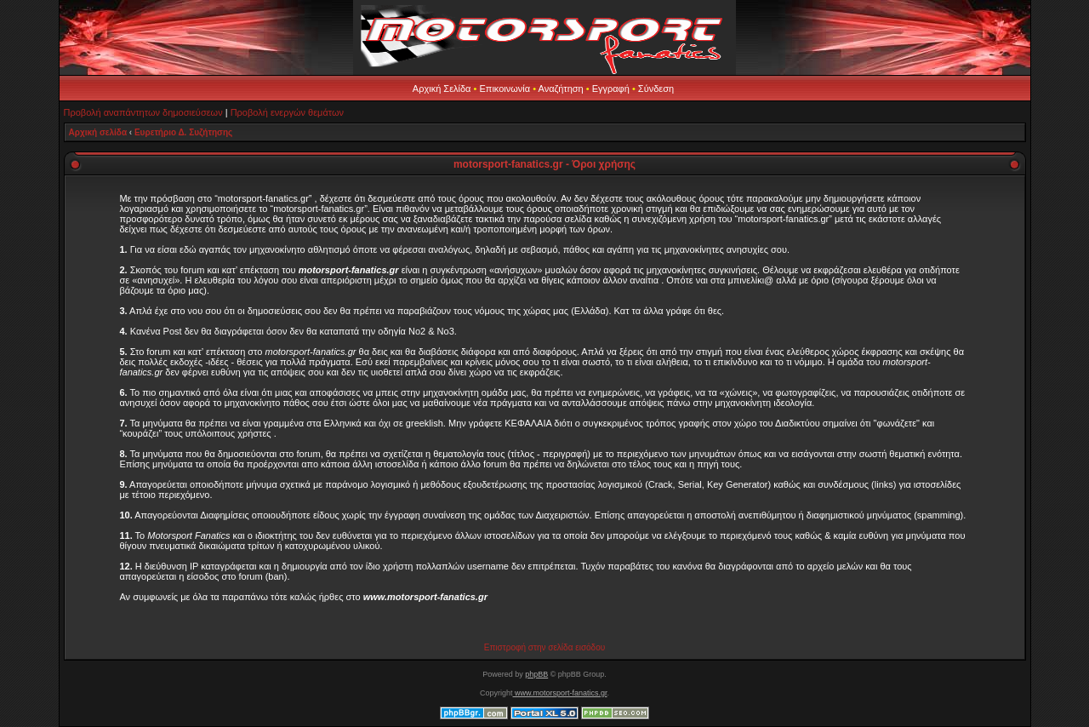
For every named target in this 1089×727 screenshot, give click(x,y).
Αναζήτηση (561, 88)
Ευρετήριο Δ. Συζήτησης (183, 132)
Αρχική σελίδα (98, 132)
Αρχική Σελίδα (442, 88)
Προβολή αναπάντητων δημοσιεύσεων (143, 112)
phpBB (536, 674)
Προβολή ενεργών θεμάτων (287, 112)
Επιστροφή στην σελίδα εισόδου (544, 647)
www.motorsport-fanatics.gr (559, 693)
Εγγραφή (611, 88)
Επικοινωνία (504, 88)
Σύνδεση (656, 88)
